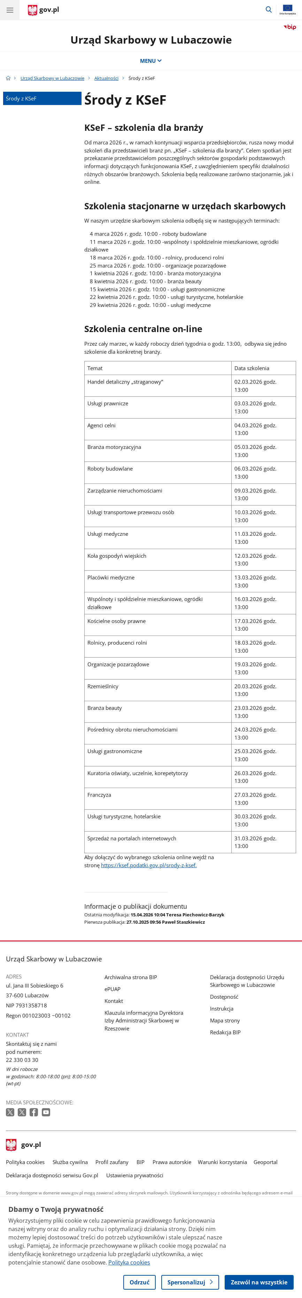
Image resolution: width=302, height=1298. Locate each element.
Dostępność (224, 996)
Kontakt (113, 1000)
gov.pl (23, 1145)
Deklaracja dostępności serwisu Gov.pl (52, 1175)
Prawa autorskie (172, 1161)
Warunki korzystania (222, 1161)
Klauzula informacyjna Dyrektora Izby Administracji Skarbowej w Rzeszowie (143, 1020)
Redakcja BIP (225, 1032)
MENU (151, 60)
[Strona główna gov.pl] (43, 10)
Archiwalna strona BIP (130, 977)
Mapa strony (225, 1020)
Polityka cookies (25, 1161)
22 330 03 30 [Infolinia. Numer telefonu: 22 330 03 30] (22, 1059)
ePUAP (112, 988)
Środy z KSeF (21, 98)
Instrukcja (221, 1008)
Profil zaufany (112, 1161)
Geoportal (266, 1161)
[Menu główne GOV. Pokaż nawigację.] (10, 10)
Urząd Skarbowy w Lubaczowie (151, 39)
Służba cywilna (70, 1161)
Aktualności (106, 78)
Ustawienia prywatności (134, 1175)
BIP (141, 1161)
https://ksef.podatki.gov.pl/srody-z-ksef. (149, 865)
